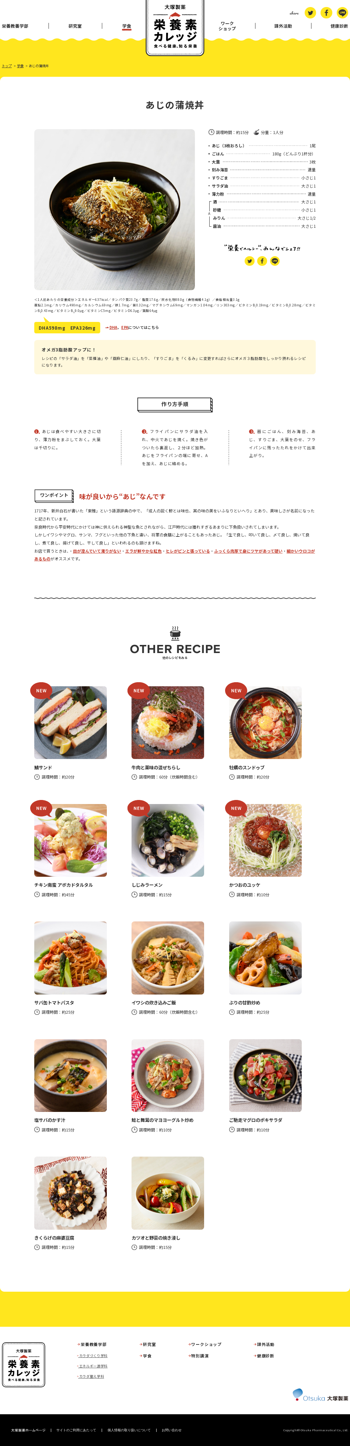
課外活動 (283, 26)
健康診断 (339, 26)
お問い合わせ (172, 1430)
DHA (113, 327)
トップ (7, 65)
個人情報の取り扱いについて (129, 1430)
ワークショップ (227, 26)
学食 (126, 26)
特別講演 (200, 1356)
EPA (124, 327)
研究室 (75, 26)
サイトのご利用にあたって (76, 1430)
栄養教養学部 (15, 26)
